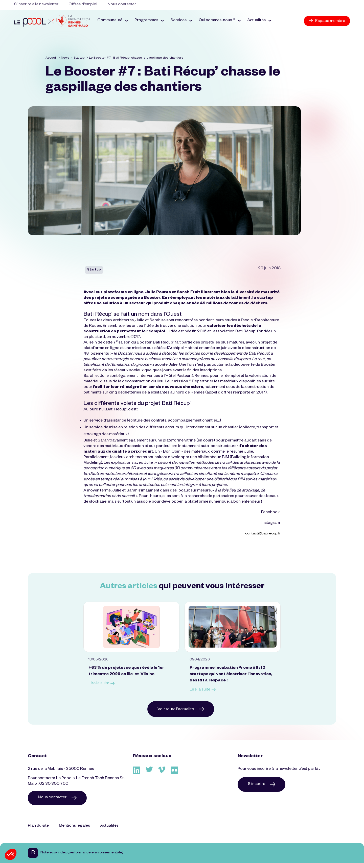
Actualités (109, 826)
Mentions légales (74, 826)
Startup (79, 58)
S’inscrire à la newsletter (36, 5)
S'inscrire (261, 784)
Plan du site (38, 826)
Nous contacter (121, 5)
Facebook (271, 512)
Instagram (271, 523)
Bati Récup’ (245, 332)
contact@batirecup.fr (263, 534)
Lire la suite (101, 683)
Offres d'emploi (83, 5)
